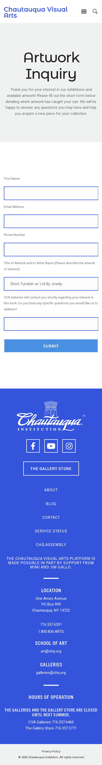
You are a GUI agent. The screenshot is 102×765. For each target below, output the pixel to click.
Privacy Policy (51, 751)
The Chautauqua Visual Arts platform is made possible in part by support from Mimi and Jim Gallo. (51, 562)
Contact (51, 517)
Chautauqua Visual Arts (36, 12)
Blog (51, 503)
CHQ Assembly (51, 544)
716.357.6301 (51, 624)
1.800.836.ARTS (51, 631)
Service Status (51, 530)
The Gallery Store (51, 468)
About (51, 489)
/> (51, 416)
